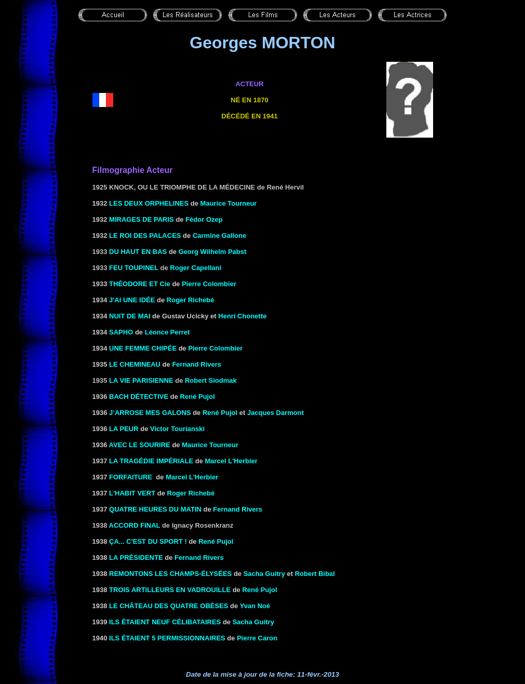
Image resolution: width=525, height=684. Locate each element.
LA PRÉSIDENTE (136, 557)
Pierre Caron (257, 638)
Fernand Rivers (196, 364)
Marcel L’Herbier (192, 477)
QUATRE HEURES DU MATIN (155, 509)
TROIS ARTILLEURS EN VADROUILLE (170, 590)
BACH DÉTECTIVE (138, 396)
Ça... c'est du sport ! (148, 541)
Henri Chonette (242, 316)
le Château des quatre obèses (168, 606)
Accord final (134, 525)
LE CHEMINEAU (134, 364)
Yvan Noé (255, 606)
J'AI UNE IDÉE (132, 300)
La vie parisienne (141, 380)
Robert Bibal (315, 574)
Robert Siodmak (211, 380)
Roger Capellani (195, 268)
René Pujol (197, 396)
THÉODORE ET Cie (139, 284)
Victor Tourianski (177, 429)
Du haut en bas (138, 252)
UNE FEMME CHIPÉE (143, 348)
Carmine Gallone (219, 235)
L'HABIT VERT (132, 493)
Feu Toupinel (133, 268)
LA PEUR (124, 429)
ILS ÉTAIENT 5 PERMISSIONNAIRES (167, 638)
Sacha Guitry (264, 574)
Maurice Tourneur (210, 445)
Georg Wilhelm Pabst (213, 252)
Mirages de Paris (141, 219)
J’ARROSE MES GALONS (150, 413)
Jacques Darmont (275, 413)
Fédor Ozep (204, 219)
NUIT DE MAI (129, 316)
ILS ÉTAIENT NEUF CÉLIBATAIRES (165, 622)
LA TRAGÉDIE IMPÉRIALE (151, 461)
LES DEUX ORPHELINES (149, 203)
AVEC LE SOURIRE (139, 445)
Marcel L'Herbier (231, 461)
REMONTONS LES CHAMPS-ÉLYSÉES (170, 574)
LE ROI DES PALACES (145, 235)
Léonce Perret (167, 332)
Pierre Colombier (209, 284)
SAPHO (121, 332)
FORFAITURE (130, 477)
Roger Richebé (190, 300)
